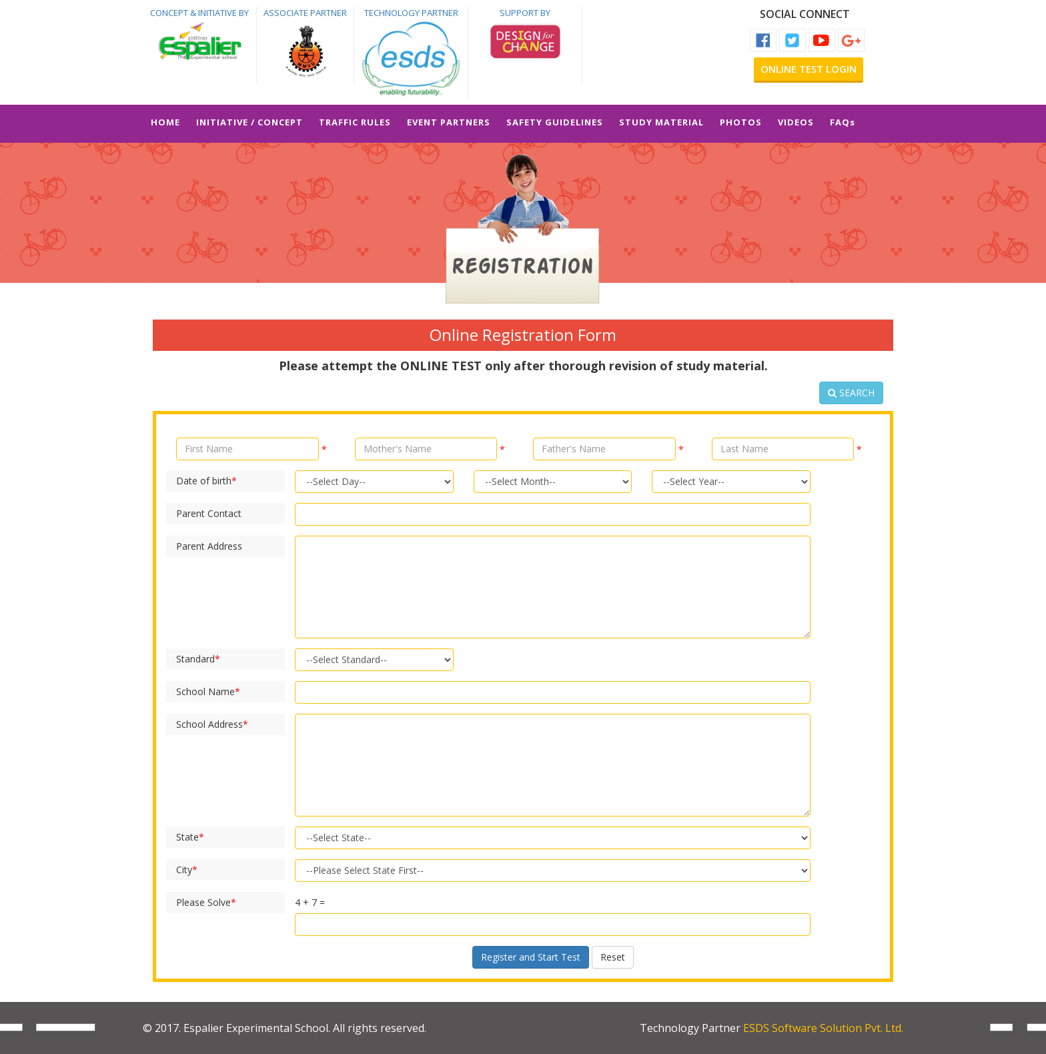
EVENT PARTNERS (448, 122)
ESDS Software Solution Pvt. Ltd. (823, 1028)
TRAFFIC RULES (355, 122)
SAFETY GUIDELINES (554, 122)
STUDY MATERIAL (661, 122)
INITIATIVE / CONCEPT (249, 122)
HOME (165, 122)
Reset (612, 957)
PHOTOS (741, 122)
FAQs (842, 122)
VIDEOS (796, 122)
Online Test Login (808, 68)
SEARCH (851, 392)
